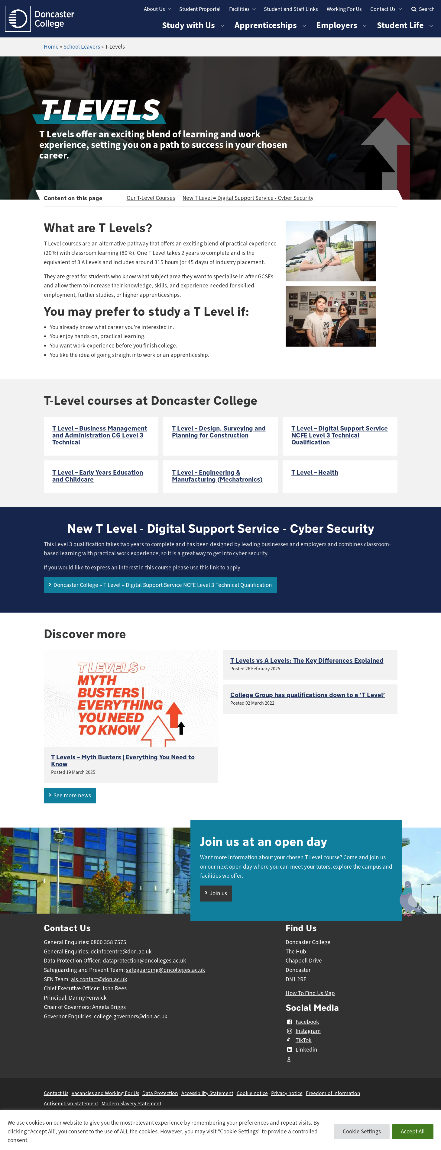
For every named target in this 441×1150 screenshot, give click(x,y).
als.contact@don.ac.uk (99, 979)
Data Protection (160, 1093)
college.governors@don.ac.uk (130, 1016)
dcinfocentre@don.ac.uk (121, 951)
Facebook (302, 1022)
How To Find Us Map (310, 993)
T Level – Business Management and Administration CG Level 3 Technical (99, 435)
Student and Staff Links (291, 8)
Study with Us (188, 25)
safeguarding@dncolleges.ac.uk (165, 970)
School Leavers (81, 46)
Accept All (413, 1131)
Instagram (303, 1031)
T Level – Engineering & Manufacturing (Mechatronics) (217, 476)
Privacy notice (287, 1093)
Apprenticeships (266, 25)
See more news (72, 795)
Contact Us (383, 8)
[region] (220, 1130)
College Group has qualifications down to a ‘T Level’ (307, 695)
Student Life (400, 25)
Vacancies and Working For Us (105, 1093)
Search (422, 8)
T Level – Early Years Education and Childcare (97, 476)
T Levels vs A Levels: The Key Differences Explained (307, 660)
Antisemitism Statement (71, 1103)
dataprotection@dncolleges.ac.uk (144, 960)
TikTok (299, 1040)
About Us (154, 8)
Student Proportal (200, 8)
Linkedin (301, 1049)
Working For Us (344, 8)
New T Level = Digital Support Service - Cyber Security (248, 198)
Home (51, 46)
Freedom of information (333, 1093)
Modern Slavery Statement (131, 1103)
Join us (218, 893)
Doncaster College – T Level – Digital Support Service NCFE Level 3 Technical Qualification (163, 585)
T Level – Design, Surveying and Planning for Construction (219, 432)
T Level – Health (314, 472)
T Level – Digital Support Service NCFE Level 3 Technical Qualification (339, 435)
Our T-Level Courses (151, 198)
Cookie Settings (362, 1131)
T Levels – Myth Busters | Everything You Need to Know (123, 761)
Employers (336, 25)
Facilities (239, 8)
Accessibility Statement (207, 1093)
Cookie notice (252, 1093)
